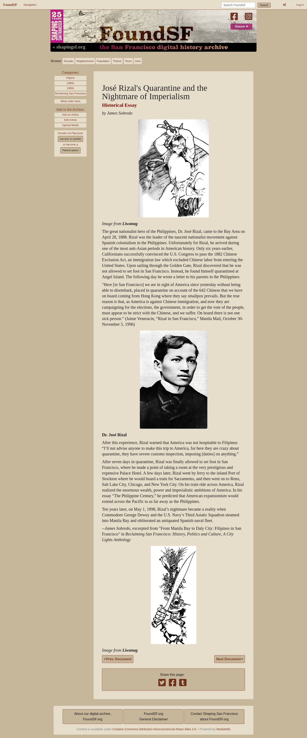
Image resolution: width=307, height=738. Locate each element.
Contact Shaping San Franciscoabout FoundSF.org (214, 716)
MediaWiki (223, 729)
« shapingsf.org (69, 47)
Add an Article (70, 114)
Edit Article (70, 119)
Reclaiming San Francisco (70, 93)
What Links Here (71, 101)
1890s (70, 88)
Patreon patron (70, 150)
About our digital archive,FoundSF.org (92, 716)
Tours (128, 61)
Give (137, 61)
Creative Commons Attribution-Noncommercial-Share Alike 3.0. (154, 729)
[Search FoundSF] (238, 5)
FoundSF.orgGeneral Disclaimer (153, 716)
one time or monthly (70, 139)
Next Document (229, 659)
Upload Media (70, 125)
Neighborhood (85, 61)
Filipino (70, 77)
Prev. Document (117, 659)
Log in (300, 4)
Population (103, 61)
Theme (117, 61)
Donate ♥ (241, 26)
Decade (68, 61)
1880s (70, 83)
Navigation (30, 4)
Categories (70, 72)
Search (264, 5)
